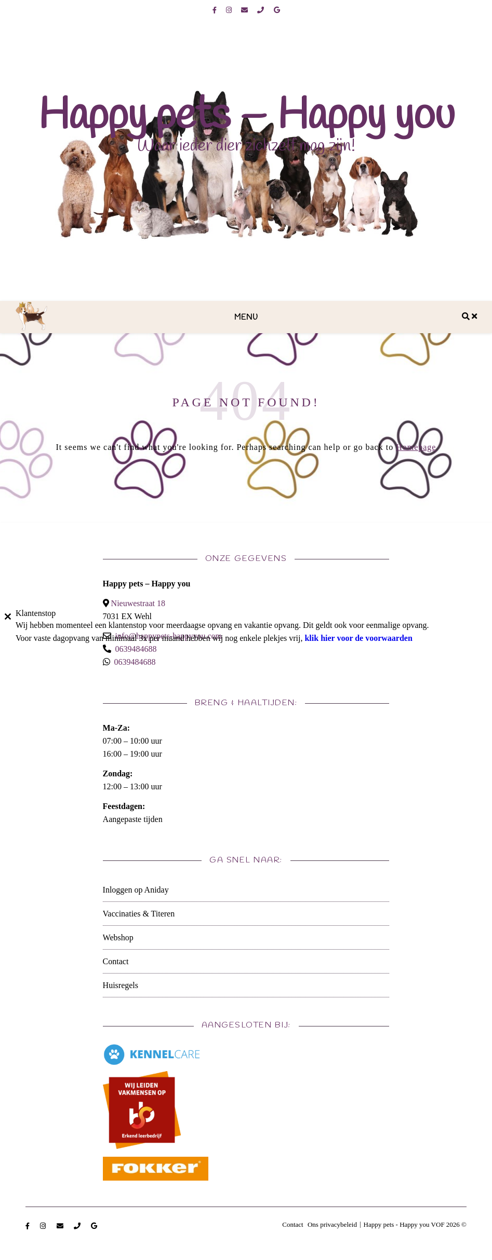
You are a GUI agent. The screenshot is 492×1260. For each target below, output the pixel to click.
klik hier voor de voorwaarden (358, 638)
